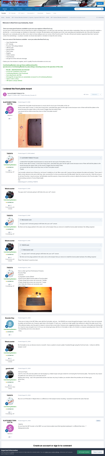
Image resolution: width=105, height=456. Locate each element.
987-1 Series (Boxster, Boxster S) (27, 95)
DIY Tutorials (12, 13)
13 (10, 335)
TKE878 (10, 153)
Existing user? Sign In (88, 3)
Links (54, 13)
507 (10, 205)
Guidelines (19, 9)
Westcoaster (10, 189)
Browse (5, 9)
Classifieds (40, 13)
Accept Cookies (84, 452)
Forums (4, 13)
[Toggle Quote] (20, 157)
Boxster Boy (9, 318)
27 (10, 118)
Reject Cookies (97, 452)
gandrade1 (10, 368)
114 (10, 170)
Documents (30, 13)
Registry (48, 13)
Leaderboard (28, 9)
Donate (37, 9)
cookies (12, 452)
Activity (12, 9)
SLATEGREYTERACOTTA (9, 103)
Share (86, 94)
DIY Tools (21, 13)
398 (10, 385)
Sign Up (100, 3)
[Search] (82, 9)
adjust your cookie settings (52, 452)
